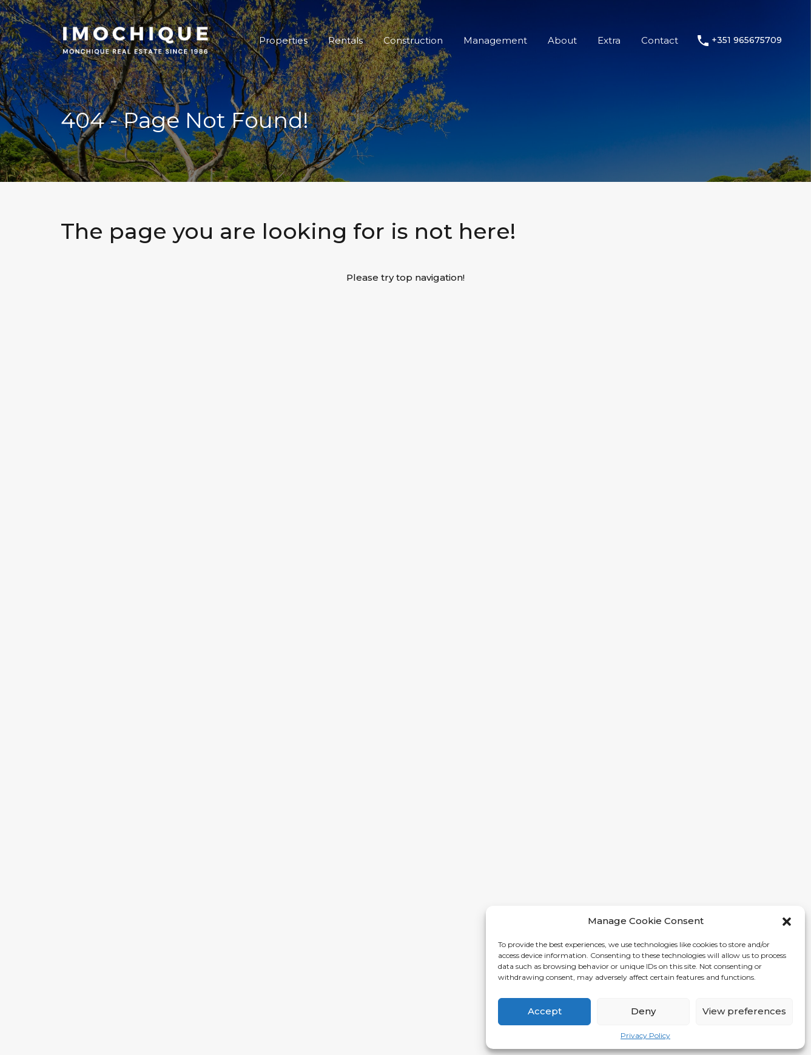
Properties (283, 40)
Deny (643, 1011)
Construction (413, 40)
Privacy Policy (645, 1035)
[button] (787, 921)
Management (495, 40)
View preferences (744, 1011)
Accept (545, 1011)
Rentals (345, 40)
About (562, 40)
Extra (609, 40)
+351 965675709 (747, 40)
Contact (659, 40)
